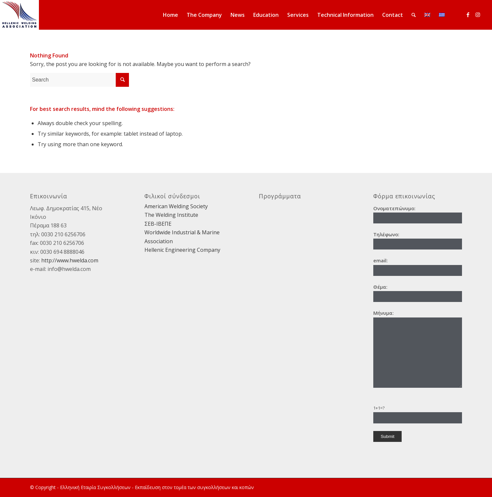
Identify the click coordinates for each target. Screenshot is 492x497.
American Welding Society (176, 206)
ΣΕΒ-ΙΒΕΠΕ (157, 223)
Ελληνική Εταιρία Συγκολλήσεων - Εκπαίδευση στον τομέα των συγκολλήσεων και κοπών (157, 487)
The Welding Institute (171, 214)
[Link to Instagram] (478, 14)
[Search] (413, 15)
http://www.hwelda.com (69, 260)
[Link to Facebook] (468, 14)
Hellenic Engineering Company (182, 249)
